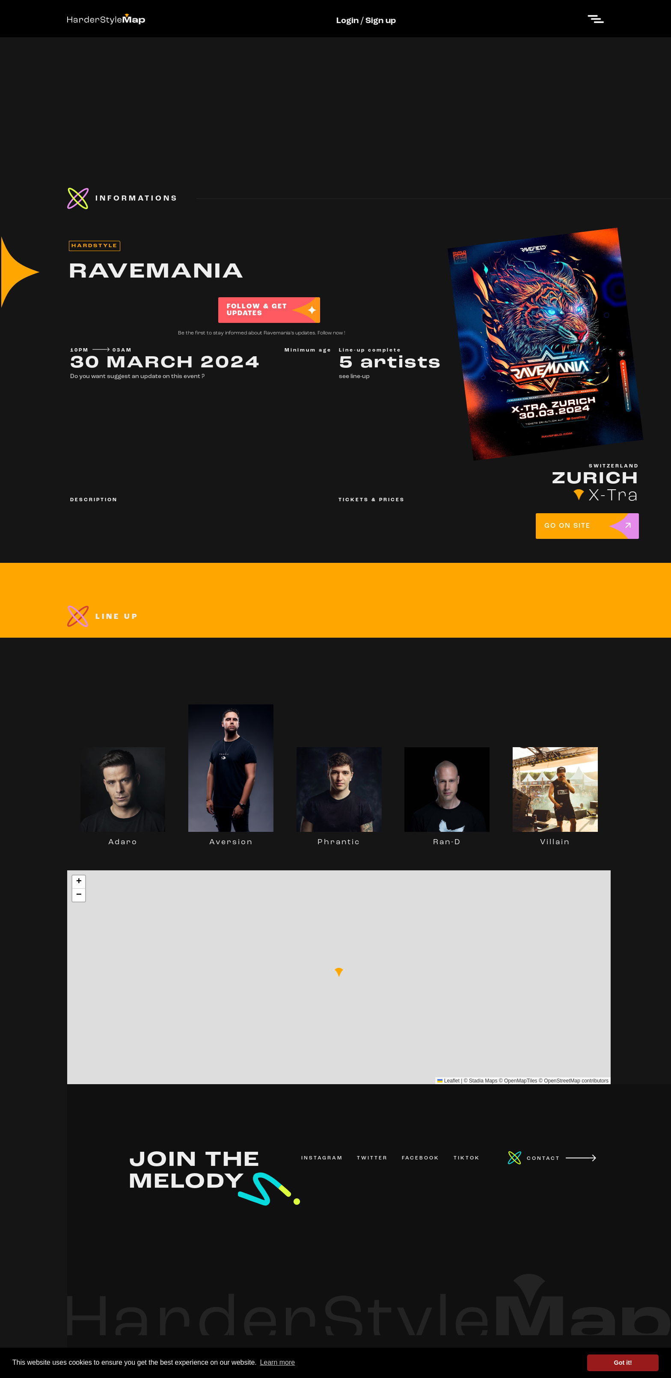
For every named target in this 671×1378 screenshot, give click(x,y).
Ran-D (447, 838)
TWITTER (372, 1158)
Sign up (380, 21)
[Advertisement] (335, 97)
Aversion (230, 838)
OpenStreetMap (562, 1081)
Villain (555, 838)
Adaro (123, 838)
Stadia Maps (483, 1081)
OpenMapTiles (520, 1081)
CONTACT (543, 1158)
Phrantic (339, 838)
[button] (339, 972)
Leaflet (448, 1081)
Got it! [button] (623, 1362)
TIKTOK (467, 1158)
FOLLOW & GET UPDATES (257, 310)
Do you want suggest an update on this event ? (137, 376)
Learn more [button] (277, 1362)
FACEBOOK (420, 1158)
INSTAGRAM (322, 1158)
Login (347, 21)
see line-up (354, 376)
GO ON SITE (567, 526)
